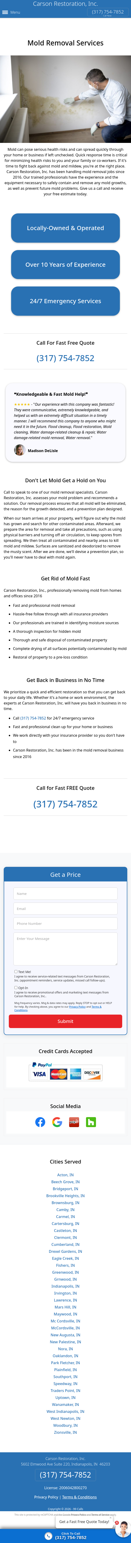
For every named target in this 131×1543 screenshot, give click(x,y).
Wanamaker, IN (65, 1401)
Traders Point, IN (65, 1387)
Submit (65, 1018)
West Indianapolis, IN (65, 1408)
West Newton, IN (65, 1415)
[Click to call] (65, 1536)
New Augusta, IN (65, 1331)
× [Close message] (110, 1517)
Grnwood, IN (65, 1275)
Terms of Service (100, 1511)
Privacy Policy (77, 1003)
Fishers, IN (65, 1261)
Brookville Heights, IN (65, 1192)
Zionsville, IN (65, 1428)
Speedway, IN (66, 1380)
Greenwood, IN (65, 1268)
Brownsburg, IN (65, 1199)
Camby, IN (65, 1206)
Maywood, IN (65, 1310)
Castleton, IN (65, 1227)
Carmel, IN (65, 1213)
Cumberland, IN (65, 1241)
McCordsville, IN (65, 1324)
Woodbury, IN (65, 1421)
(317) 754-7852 (108, 12)
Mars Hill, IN (65, 1303)
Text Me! (24, 968)
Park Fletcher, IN (65, 1359)
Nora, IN (65, 1345)
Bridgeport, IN (65, 1185)
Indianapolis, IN (65, 1282)
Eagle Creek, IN (65, 1254)
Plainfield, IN (65, 1366)
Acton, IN (65, 1171)
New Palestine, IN (65, 1338)
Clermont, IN (65, 1234)
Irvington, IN (65, 1289)
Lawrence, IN (65, 1296)
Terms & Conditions (79, 1493)
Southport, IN (66, 1373)
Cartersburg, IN (65, 1220)
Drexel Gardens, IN (65, 1247)
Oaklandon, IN (65, 1352)
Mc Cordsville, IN (65, 1317)
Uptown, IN (65, 1394)
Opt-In (23, 984)
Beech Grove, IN (65, 1178)
